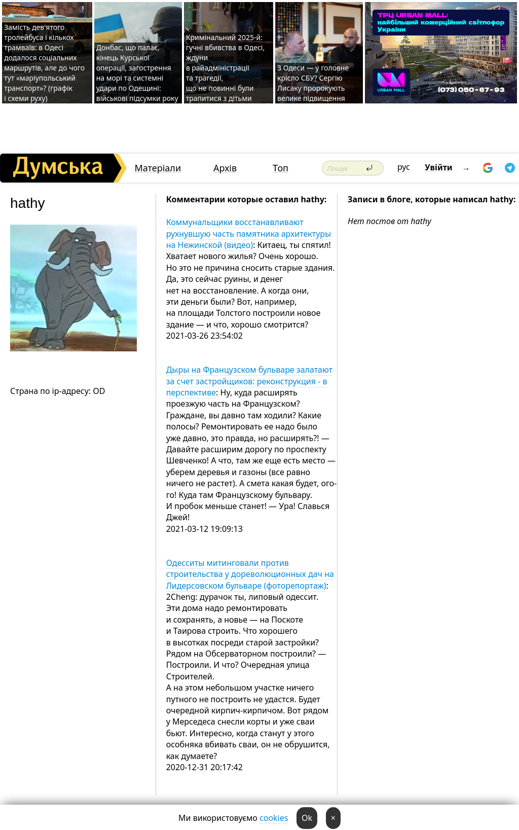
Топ (280, 168)
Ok (307, 817)
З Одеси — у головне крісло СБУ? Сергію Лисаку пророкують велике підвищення (313, 83)
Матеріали (157, 168)
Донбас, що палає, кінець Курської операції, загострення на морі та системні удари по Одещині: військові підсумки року (137, 73)
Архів (225, 168)
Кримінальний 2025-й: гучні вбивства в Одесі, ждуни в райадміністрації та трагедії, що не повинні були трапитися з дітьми (225, 67)
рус (403, 166)
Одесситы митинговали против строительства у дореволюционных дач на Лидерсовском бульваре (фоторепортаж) (250, 574)
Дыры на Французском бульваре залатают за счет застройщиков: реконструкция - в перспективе (249, 381)
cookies (274, 817)
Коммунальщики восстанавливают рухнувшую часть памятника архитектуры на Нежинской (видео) (248, 233)
